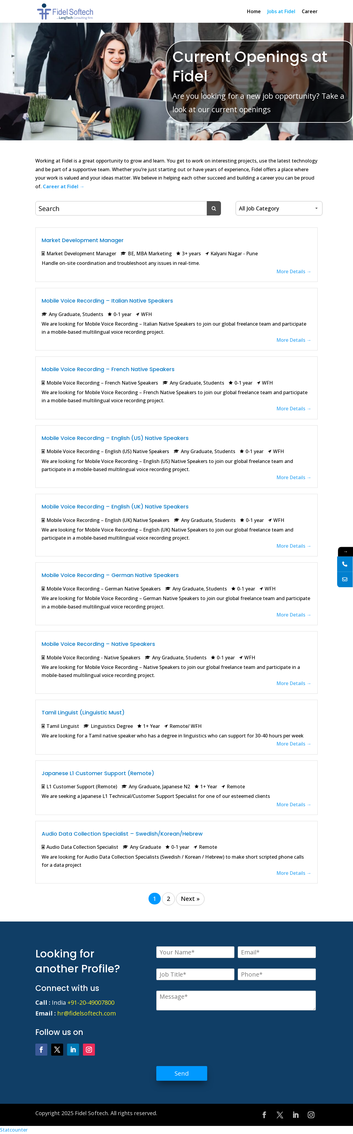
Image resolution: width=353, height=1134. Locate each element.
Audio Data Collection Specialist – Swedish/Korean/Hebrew (122, 833)
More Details (293, 271)
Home (254, 11)
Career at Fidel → (63, 186)
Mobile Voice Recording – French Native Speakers (108, 369)
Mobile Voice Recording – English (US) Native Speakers (115, 438)
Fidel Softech (91, 1113)
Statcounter (14, 1130)
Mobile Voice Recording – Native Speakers (98, 644)
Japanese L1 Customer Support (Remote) (98, 773)
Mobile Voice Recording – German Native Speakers (110, 575)
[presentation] (201, 1033)
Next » (190, 899)
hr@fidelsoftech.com (86, 1013)
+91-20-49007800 (90, 1002)
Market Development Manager (83, 240)
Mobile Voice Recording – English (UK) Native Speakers (115, 506)
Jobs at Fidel (281, 11)
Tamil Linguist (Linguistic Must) (83, 712)
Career (310, 11)
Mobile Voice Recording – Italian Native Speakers (107, 300)
